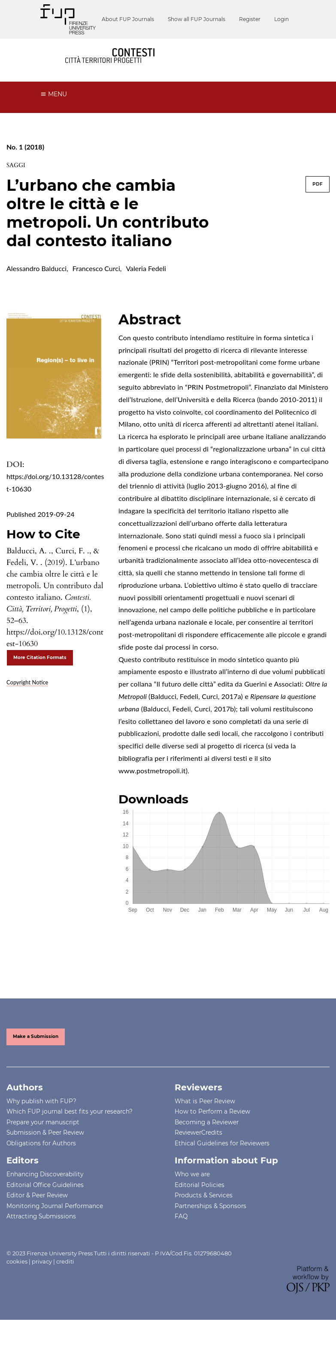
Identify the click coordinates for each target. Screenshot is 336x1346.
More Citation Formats (40, 674)
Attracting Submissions (41, 1232)
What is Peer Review (205, 1117)
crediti (65, 1277)
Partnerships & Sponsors (210, 1221)
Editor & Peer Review (37, 1211)
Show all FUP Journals (142, 46)
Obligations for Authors (41, 1159)
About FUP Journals (73, 46)
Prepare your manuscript (42, 1138)
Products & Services (204, 1211)
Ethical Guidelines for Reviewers (222, 1159)
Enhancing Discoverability (44, 1190)
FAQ (181, 1232)
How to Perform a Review (212, 1127)
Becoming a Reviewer (207, 1138)
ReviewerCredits (198, 1148)
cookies (16, 1277)
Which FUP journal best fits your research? (69, 1127)
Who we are (192, 1190)
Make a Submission (35, 1053)
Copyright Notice (27, 698)
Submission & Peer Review (45, 1148)
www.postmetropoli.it (152, 786)
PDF (317, 200)
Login (227, 46)
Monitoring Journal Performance (54, 1221)
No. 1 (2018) (25, 163)
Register (195, 46)
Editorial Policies (199, 1200)
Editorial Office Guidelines (45, 1200)
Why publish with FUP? (41, 1117)
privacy (42, 1277)
